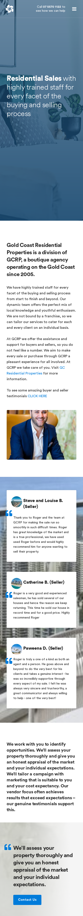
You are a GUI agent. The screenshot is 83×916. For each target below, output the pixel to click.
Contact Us (29, 900)
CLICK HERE (37, 396)
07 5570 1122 (50, 9)
